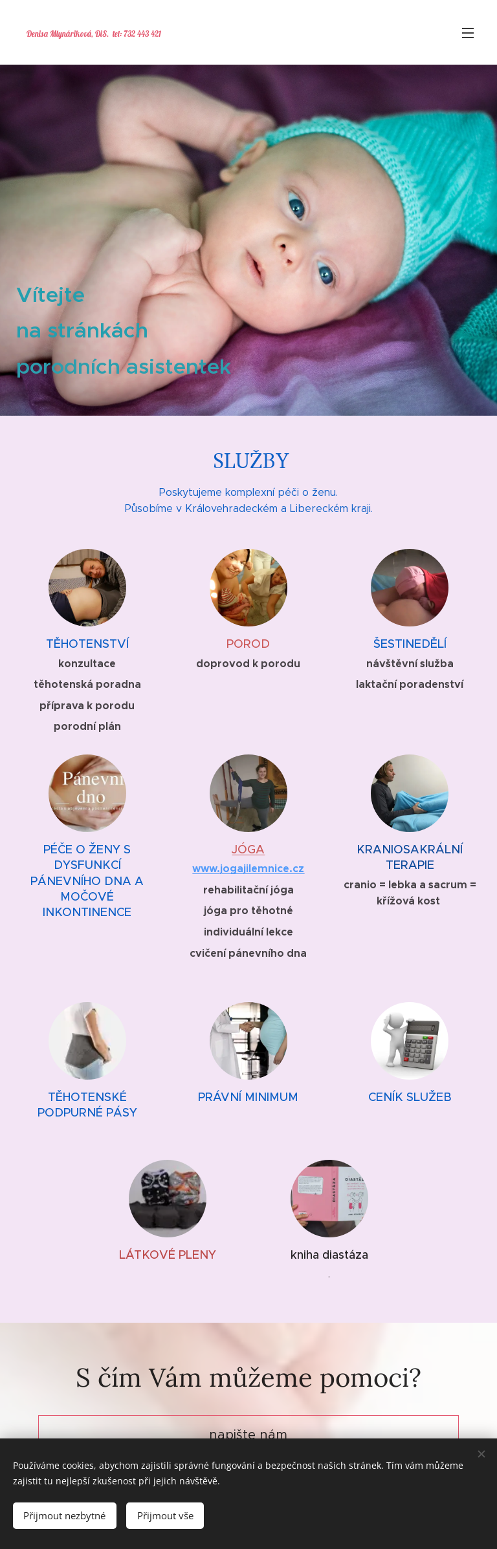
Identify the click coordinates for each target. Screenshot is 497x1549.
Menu (468, 33)
